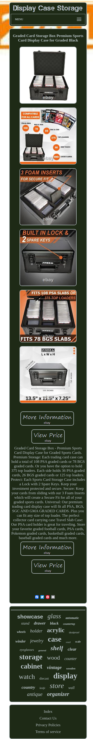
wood (53, 657)
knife (42, 688)
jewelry (36, 640)
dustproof (74, 632)
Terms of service (48, 732)
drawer (40, 623)
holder (36, 631)
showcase (30, 617)
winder (21, 641)
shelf (57, 648)
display (65, 675)
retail (68, 642)
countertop (69, 623)
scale (78, 641)
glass (54, 616)
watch (27, 676)
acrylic (55, 630)
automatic (72, 618)
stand (25, 623)
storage (30, 657)
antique (34, 694)
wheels (21, 632)
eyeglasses (27, 650)
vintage (54, 667)
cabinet (31, 666)
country (28, 687)
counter (70, 658)
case (54, 639)
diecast (44, 678)
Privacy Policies (48, 725)
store (57, 686)
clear (72, 649)
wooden (70, 668)
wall (71, 688)
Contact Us (48, 718)
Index (48, 711)
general (42, 650)
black (54, 623)
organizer (58, 694)
